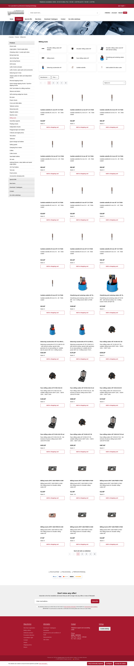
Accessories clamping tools (17, 176)
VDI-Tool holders (14, 167)
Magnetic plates (14, 112)
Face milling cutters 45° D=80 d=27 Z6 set (112, 434)
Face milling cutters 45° (82, 58)
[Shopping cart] (122, 13)
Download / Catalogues (16, 187)
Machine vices (13, 115)
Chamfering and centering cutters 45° (115, 58)
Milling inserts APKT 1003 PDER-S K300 (51, 480)
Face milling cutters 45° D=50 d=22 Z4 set (82, 388)
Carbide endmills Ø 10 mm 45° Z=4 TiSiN (52, 156)
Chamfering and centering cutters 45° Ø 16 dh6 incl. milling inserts (82, 295)
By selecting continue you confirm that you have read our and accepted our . (68, 606)
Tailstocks (12, 138)
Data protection (47, 637)
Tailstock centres (14, 106)
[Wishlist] (107, 13)
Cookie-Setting (104, 628)
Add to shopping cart (52, 127)
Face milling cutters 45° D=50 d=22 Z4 (51, 388)
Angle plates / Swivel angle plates (19, 49)
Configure (109, 663)
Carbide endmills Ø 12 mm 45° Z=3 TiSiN (81, 156)
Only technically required (95, 663)
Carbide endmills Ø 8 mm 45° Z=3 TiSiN (111, 249)
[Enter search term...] (64, 13)
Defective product (28, 632)
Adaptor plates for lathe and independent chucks (21, 76)
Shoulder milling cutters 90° (83, 48)
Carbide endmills (80, 67)
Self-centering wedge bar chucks (18, 94)
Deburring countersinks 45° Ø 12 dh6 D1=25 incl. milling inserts (52, 341)
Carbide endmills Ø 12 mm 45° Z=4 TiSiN (111, 156)
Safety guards (13, 144)
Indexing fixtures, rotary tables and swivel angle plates (21, 163)
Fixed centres (13, 173)
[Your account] (113, 13)
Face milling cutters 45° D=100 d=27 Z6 (111, 341)
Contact (12, 191)
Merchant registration (29, 628)
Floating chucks (14, 124)
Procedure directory (29, 635)
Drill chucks (13, 64)
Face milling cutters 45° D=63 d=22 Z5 (111, 388)
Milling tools (13, 118)
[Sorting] (114, 83)
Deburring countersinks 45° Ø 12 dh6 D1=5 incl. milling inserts (82, 341)
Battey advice (27, 630)
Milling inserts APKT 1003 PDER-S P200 (81, 480)
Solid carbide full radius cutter (114, 67)
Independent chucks (15, 127)
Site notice (46, 639)
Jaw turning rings (14, 58)
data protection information (70, 606)
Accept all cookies (120, 663)
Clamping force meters (16, 147)
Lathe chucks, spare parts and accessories (21, 70)
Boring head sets (14, 55)
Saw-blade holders (15, 156)
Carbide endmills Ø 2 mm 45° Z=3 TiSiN (51, 202)
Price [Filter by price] (55, 77)
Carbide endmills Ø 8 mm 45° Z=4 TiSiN (51, 295)
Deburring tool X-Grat (15, 73)
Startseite (11, 37)
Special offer (13, 179)
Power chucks (13, 100)
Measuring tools (14, 109)
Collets (11, 150)
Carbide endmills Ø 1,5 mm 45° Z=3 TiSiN (82, 110)
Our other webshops (15, 195)
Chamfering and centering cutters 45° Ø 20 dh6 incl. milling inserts (112, 295)
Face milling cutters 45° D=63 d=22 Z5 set (52, 434)
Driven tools (13, 46)
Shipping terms (28, 645)
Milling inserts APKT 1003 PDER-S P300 (111, 480)
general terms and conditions (90, 606)
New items (12, 183)
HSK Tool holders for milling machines (20, 88)
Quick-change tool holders (17, 141)
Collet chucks (13, 153)
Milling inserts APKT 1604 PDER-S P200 (111, 527)
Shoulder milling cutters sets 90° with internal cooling (114, 48)
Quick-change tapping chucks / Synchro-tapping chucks (21, 84)
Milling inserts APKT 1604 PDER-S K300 (81, 527)
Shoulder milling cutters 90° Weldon (54, 48)
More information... (43, 663)
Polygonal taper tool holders (17, 129)
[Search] (97, 13)
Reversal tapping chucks (16, 80)
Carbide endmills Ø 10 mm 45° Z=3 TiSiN (111, 110)
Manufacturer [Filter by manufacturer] (45, 77)
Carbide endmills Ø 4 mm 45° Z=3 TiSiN (111, 202)
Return (25, 647)
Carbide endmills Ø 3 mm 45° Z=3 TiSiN (81, 202)
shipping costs (61, 657)
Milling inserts (50, 58)
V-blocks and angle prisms (17, 132)
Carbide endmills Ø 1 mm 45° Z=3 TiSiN (51, 110)
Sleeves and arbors (15, 91)
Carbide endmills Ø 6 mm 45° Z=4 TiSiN (81, 249)
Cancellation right (28, 637)
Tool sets (12, 170)
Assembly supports (15, 121)
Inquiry (25, 642)
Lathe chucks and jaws (16, 67)
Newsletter (46, 630)
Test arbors (13, 135)
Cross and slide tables (16, 103)
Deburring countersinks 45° (54, 67)
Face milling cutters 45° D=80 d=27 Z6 (81, 434)
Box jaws (12, 97)
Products (12, 43)
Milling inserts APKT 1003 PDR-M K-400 (51, 527)
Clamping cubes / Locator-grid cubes (20, 52)
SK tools (12, 159)
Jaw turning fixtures (15, 61)
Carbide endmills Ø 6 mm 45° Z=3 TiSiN (51, 249)
